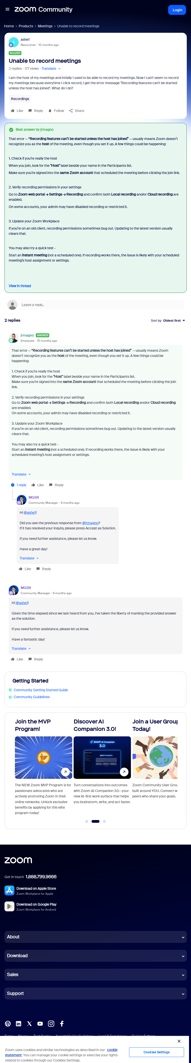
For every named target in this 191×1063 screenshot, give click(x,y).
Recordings (20, 99)
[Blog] (7, 1023)
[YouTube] (40, 1023)
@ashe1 (30, 512)
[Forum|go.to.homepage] (43, 10)
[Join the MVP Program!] (43, 768)
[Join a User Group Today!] (161, 768)
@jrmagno (90, 523)
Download (17, 956)
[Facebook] (61, 1023)
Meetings (45, 26)
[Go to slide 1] (87, 821)
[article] (96, 411)
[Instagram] (51, 1023)
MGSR (34, 497)
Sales (12, 975)
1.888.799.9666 (41, 877)
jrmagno (27, 335)
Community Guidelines (32, 697)
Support (15, 993)
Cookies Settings (156, 1052)
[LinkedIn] (18, 1023)
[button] (7, 10)
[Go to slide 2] (95, 821)
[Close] (179, 1041)
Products (26, 26)
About (13, 937)
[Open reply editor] (95, 305)
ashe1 (25, 39)
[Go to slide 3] (104, 821)
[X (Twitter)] (29, 1023)
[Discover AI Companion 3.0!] (102, 768)
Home (9, 26)
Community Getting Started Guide (41, 690)
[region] (94, 1049)
